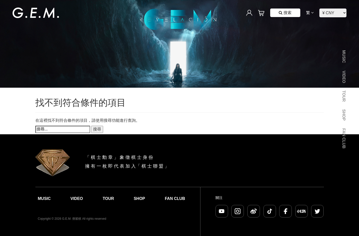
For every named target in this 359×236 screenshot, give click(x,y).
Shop (344, 115)
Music (344, 56)
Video (344, 77)
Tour (344, 96)
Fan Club (344, 138)
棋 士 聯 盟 (152, 166)
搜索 (285, 13)
